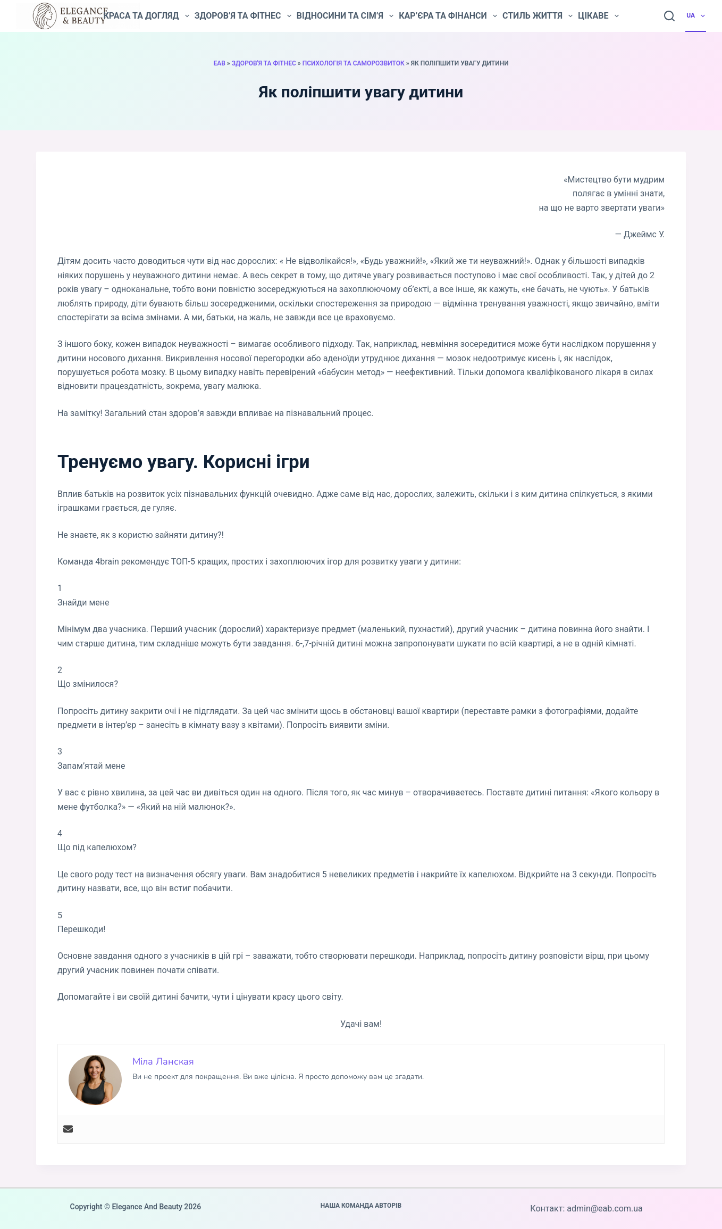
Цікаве (598, 16)
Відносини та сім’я (345, 16)
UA (696, 16)
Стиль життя (537, 16)
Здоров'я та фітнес (264, 63)
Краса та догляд (146, 16)
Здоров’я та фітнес (243, 16)
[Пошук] (669, 16)
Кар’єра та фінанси (448, 16)
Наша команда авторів (361, 1205)
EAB (219, 63)
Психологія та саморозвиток (354, 63)
